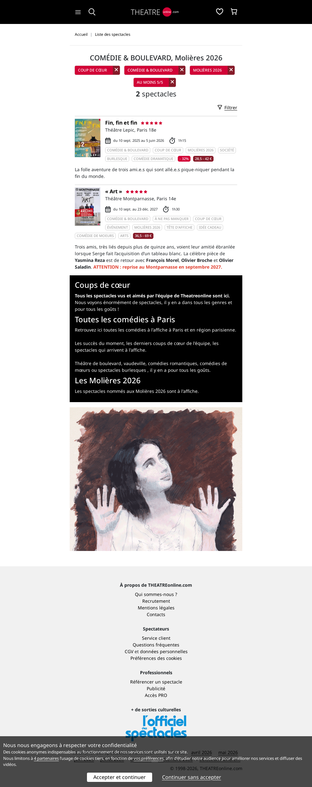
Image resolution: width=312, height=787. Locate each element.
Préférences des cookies (156, 658)
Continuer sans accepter (191, 777)
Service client (156, 638)
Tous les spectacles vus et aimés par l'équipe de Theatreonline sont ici (152, 296)
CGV (129, 651)
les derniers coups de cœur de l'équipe (168, 343)
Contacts (156, 614)
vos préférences (149, 758)
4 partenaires (46, 758)
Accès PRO (156, 695)
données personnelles (164, 651)
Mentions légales (156, 608)
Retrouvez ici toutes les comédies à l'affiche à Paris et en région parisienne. (155, 330)
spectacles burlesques (122, 370)
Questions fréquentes (156, 645)
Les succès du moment (99, 343)
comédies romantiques (172, 363)
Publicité (156, 688)
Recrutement (156, 601)
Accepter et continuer (119, 777)
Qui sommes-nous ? (156, 594)
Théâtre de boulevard (98, 363)
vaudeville (134, 363)
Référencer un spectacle (156, 682)
